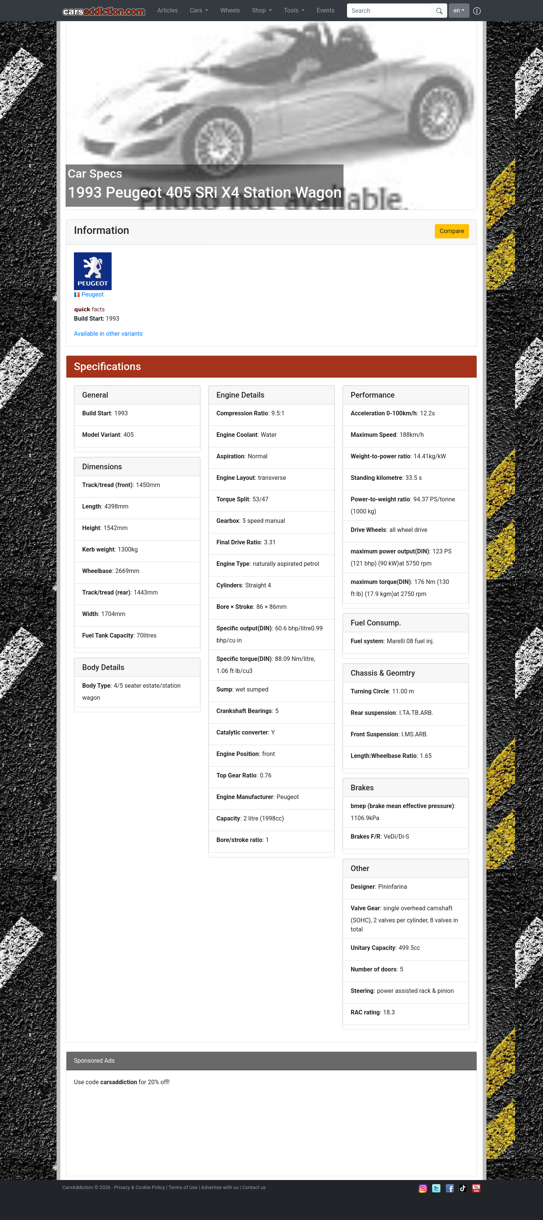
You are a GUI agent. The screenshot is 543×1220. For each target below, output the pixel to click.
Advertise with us (219, 1187)
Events (325, 10)
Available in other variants (108, 333)
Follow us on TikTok (463, 1188)
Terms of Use (183, 1187)
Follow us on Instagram (423, 1188)
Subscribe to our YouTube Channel (476, 1188)
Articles (167, 10)
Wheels (230, 10)
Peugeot (92, 294)
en (457, 10)
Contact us (254, 1187)
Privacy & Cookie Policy (139, 1187)
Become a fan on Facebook (449, 1188)
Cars (197, 10)
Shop (259, 10)
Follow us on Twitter (436, 1188)
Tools (292, 10)
